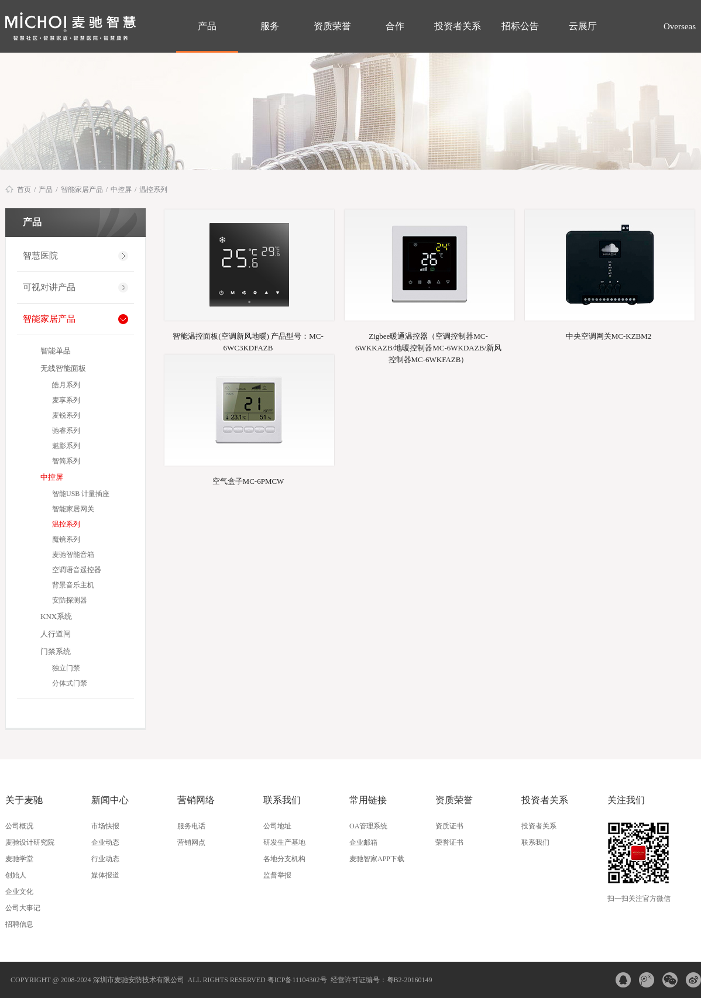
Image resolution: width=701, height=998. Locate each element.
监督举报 (277, 875)
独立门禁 (66, 668)
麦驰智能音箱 (73, 554)
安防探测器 (69, 600)
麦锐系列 (66, 415)
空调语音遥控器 (76, 570)
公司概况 (19, 826)
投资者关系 (457, 26)
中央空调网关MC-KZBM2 (609, 336)
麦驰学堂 (19, 859)
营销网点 (191, 842)
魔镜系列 (66, 539)
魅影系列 (66, 446)
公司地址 (277, 826)
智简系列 (66, 461)
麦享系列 (66, 400)
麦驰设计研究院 (29, 842)
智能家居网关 (73, 509)
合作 (395, 26)
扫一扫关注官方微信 (639, 898)
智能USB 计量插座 (80, 494)
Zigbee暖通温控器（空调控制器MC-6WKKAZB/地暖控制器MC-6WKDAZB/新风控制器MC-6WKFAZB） (428, 342)
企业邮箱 (363, 842)
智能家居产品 (82, 189)
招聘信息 (19, 924)
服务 (269, 26)
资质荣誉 (332, 26)
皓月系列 (66, 385)
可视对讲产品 (49, 287)
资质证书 (449, 826)
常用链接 (368, 800)
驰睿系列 (66, 430)
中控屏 (121, 189)
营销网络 (196, 800)
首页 (24, 189)
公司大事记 (22, 908)
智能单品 (55, 350)
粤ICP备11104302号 (297, 980)
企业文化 (19, 891)
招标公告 (520, 26)
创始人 (15, 875)
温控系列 (153, 189)
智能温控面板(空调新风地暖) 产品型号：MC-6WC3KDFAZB (248, 342)
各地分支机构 (284, 859)
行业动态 (105, 859)
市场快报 (105, 826)
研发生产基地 (284, 842)
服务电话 (191, 826)
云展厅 (583, 26)
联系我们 (282, 800)
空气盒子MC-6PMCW (248, 481)
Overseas (678, 26)
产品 (207, 26)
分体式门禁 (69, 683)
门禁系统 (55, 651)
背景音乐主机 (73, 585)
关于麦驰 (24, 800)
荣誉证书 (449, 842)
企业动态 (105, 842)
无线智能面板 (63, 368)
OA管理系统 (368, 826)
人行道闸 (55, 633)
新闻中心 (110, 800)
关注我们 (626, 800)
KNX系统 (56, 616)
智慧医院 (40, 255)
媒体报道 (105, 875)
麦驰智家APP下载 (376, 859)
